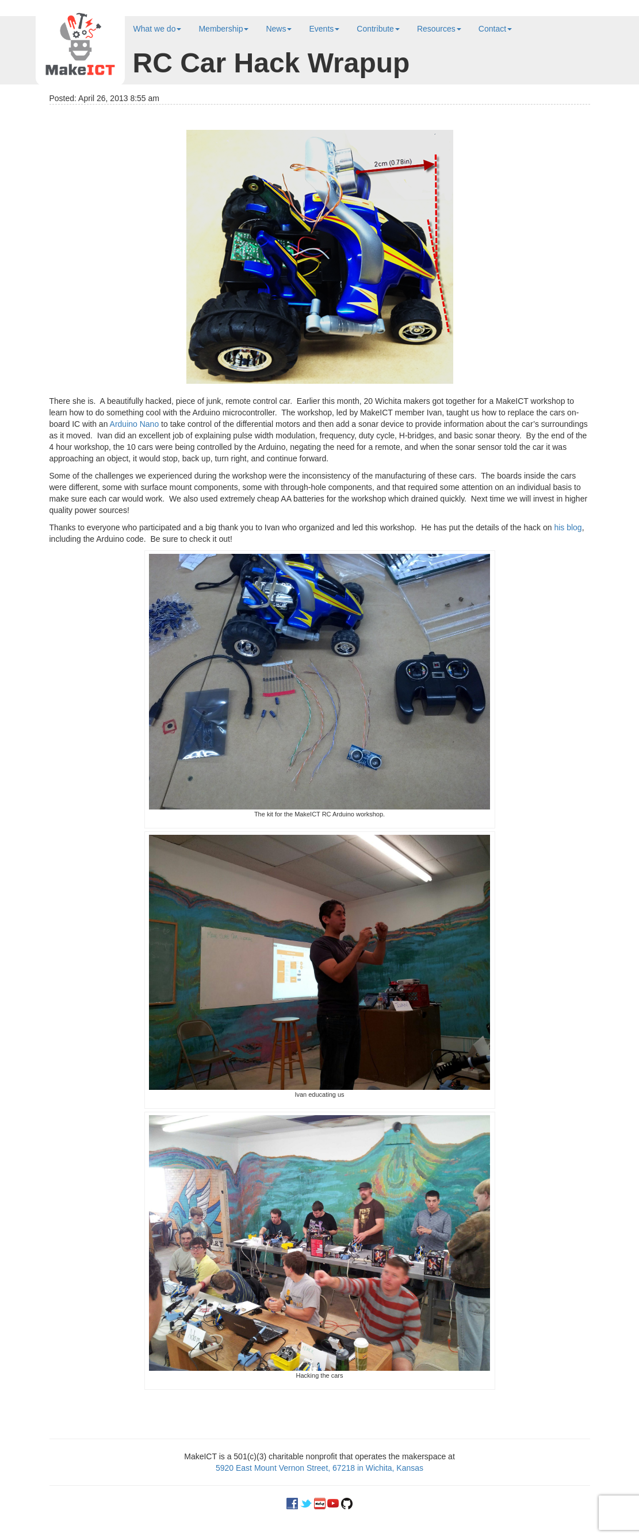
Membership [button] (223, 28)
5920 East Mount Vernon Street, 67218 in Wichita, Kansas (319, 1468)
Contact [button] (495, 28)
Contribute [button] (378, 28)
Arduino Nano (134, 424)
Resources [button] (439, 28)
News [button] (279, 28)
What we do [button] (157, 28)
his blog (567, 527)
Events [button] (324, 28)
